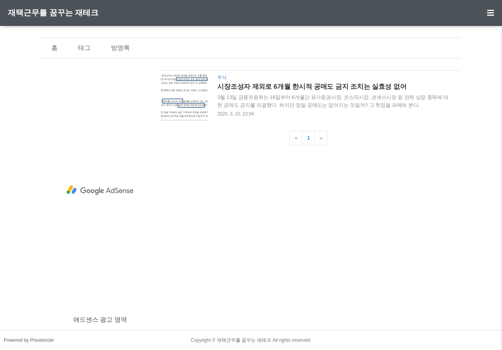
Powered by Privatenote (29, 340)
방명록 (120, 47)
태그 (84, 47)
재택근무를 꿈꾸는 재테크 (53, 12)
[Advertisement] (100, 190)
